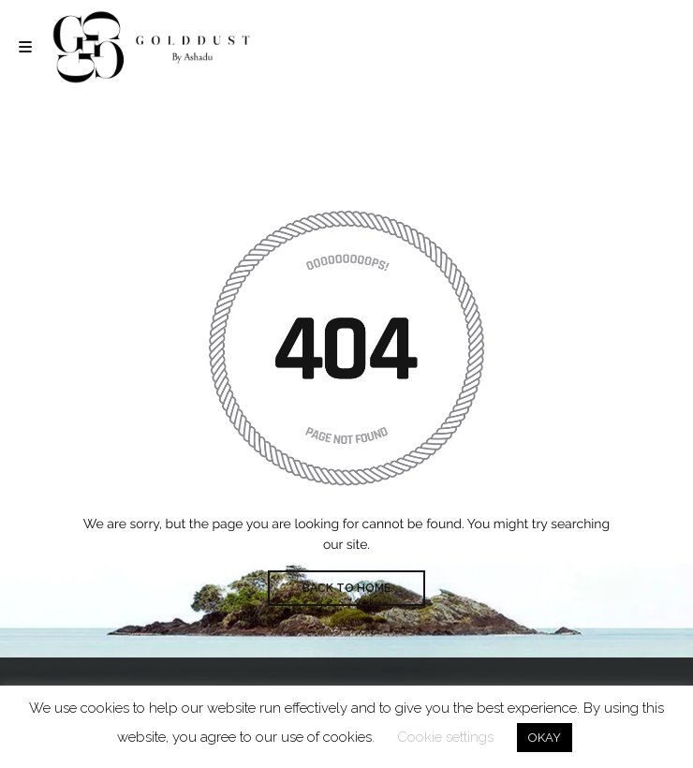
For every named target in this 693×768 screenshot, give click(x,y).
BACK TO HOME (346, 588)
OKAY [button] (544, 738)
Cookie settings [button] (445, 737)
